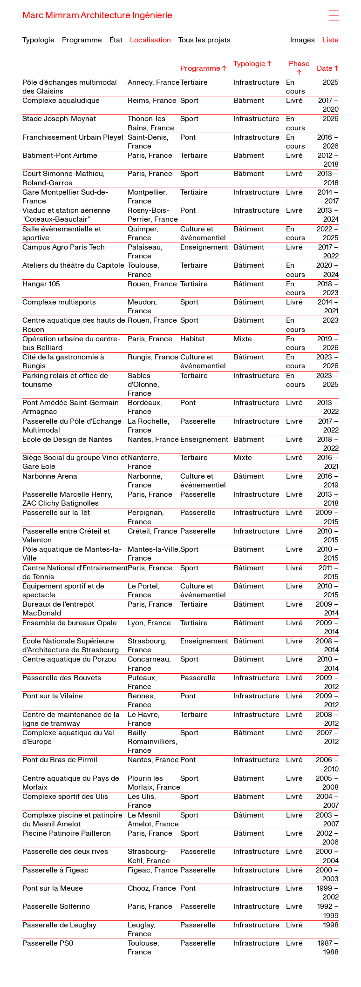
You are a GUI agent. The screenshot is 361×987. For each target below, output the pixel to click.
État (116, 40)
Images (302, 40)
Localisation (150, 40)
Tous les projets (204, 40)
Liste (330, 40)
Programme (82, 40)
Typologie (38, 40)
